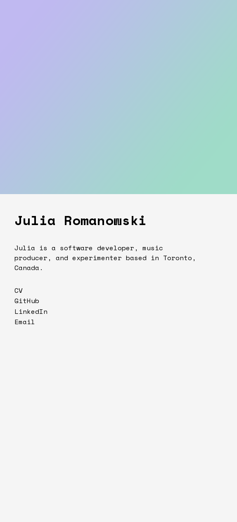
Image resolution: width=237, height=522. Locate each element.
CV (18, 290)
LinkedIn (30, 311)
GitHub (26, 301)
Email (24, 322)
